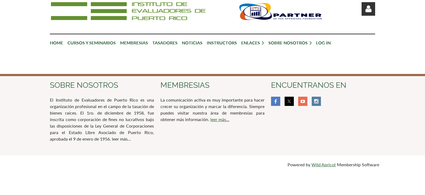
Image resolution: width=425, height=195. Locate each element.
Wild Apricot (323, 164)
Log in (368, 9)
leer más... (219, 119)
